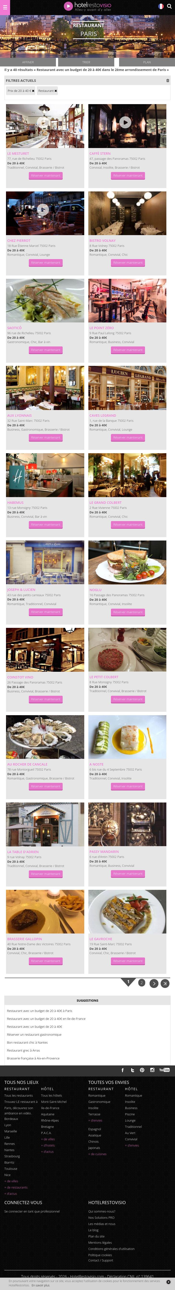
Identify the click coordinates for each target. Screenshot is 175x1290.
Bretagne (47, 1126)
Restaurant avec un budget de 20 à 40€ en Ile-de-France (46, 1019)
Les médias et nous (101, 1224)
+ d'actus (10, 1193)
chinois (93, 1141)
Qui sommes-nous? (101, 1211)
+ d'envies (95, 1120)
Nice (7, 1175)
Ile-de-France (50, 1108)
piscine (130, 1114)
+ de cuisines (97, 1154)
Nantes (9, 1150)
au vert (130, 1133)
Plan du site (96, 1236)
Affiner (28, 62)
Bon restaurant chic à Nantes (27, 1042)
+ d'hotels (48, 1145)
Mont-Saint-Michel (53, 1102)
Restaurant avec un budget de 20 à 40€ (34, 1026)
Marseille (10, 1131)
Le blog (93, 1230)
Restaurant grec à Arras (23, 1050)
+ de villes (11, 1181)
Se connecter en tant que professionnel (32, 1211)
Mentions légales (100, 1242)
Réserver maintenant (45, 175)
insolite (93, 1108)
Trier (86, 62)
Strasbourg (12, 1156)
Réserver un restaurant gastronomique (34, 1034)
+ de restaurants (15, 1187)
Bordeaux (11, 1119)
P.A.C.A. (46, 1133)
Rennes (9, 1143)
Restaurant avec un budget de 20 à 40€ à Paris (39, 1011)
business (131, 1108)
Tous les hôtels (51, 1095)
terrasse (94, 1114)
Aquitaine (47, 1114)
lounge (130, 1120)
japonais (94, 1148)
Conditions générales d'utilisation (111, 1249)
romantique (96, 1095)
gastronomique (99, 1102)
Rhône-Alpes (50, 1120)
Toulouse (10, 1168)
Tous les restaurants (18, 1095)
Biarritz (9, 1162)
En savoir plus (40, 1285)
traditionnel (133, 1126)
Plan (147, 62)
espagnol (94, 1129)
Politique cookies (100, 1255)
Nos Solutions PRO (101, 1217)
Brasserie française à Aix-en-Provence (33, 1058)
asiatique (94, 1135)
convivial (131, 1139)
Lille (7, 1137)
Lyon (7, 1125)
